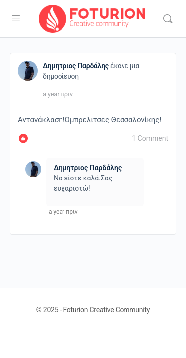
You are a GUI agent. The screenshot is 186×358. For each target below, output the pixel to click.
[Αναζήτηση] (168, 19)
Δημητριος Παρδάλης (76, 66)
